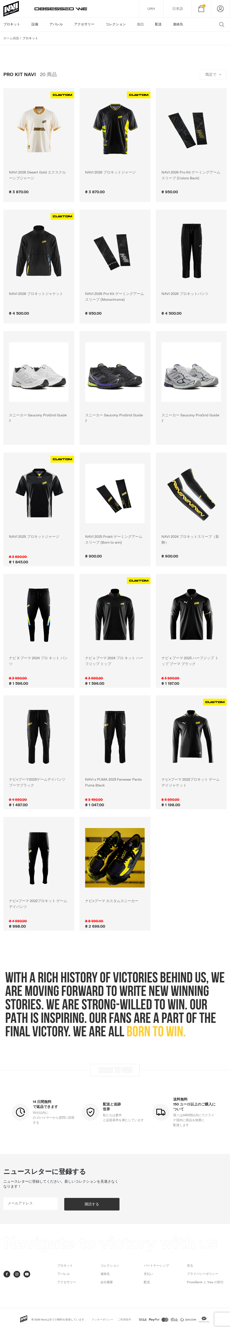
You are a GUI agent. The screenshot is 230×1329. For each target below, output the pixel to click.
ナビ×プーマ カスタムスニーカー (111, 901)
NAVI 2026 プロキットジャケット (36, 294)
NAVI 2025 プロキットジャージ (34, 536)
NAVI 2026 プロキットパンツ (184, 294)
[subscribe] (37, 1203)
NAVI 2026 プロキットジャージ (110, 172)
